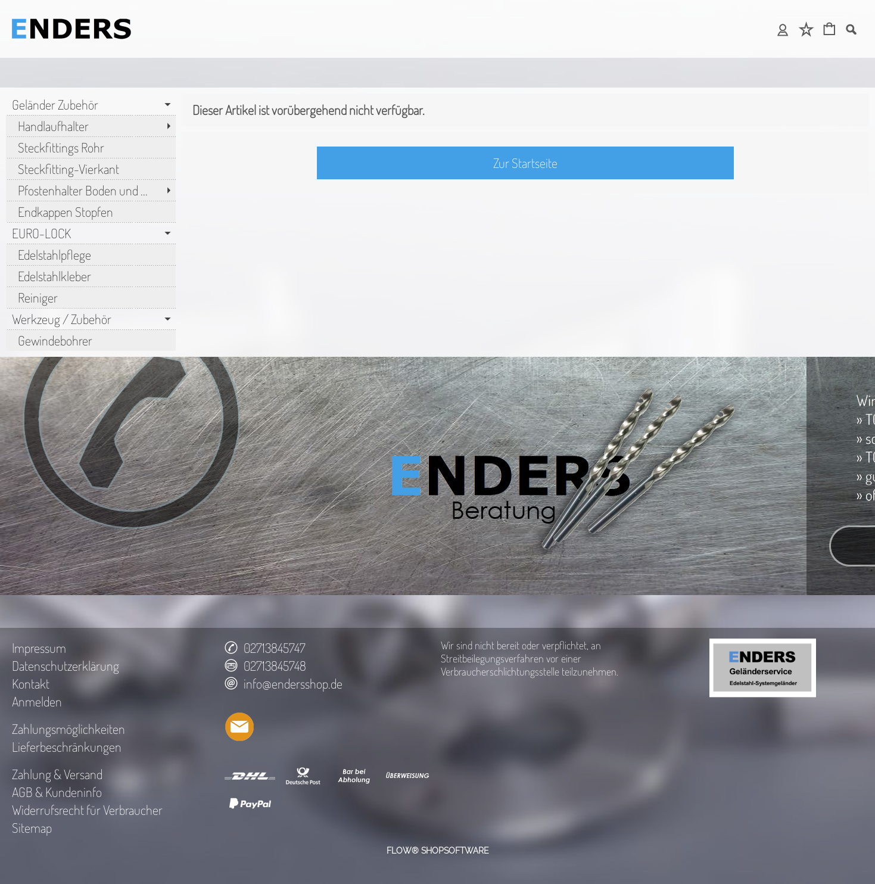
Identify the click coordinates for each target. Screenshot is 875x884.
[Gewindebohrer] (91, 340)
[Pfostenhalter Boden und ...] (91, 190)
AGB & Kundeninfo (57, 791)
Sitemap (32, 827)
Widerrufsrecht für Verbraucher (87, 809)
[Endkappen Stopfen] (91, 211)
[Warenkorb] (829, 30)
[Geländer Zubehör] (91, 104)
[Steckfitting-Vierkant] (91, 168)
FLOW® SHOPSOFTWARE (438, 850)
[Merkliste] (806, 30)
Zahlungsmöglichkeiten (68, 728)
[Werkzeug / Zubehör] (91, 318)
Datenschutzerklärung (65, 665)
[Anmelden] (783, 30)
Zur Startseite (525, 162)
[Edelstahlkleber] (91, 276)
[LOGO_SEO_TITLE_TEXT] (71, 15)
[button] (851, 29)
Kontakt (30, 683)
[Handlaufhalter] (91, 125)
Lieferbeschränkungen (67, 746)
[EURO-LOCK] (91, 233)
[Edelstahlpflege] (91, 254)
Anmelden (37, 701)
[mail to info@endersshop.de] (239, 727)
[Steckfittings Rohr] (91, 147)
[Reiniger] (91, 297)
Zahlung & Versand (57, 773)
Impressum (39, 647)
